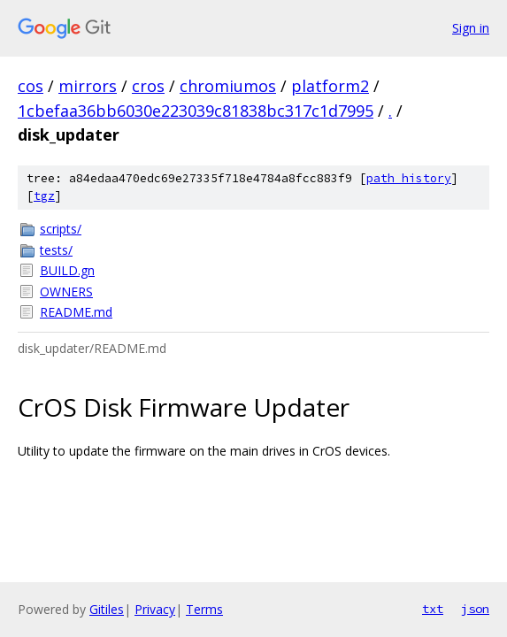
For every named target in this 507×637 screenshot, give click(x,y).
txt (432, 609)
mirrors (87, 85)
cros (148, 85)
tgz (44, 195)
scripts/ (60, 228)
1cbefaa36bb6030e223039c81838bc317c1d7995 (195, 110)
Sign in (470, 27)
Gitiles (106, 609)
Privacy (154, 609)
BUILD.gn (67, 270)
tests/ (56, 250)
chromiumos (228, 85)
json (475, 609)
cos (30, 85)
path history (408, 178)
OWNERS (66, 291)
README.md (76, 311)
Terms (204, 609)
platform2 (330, 85)
